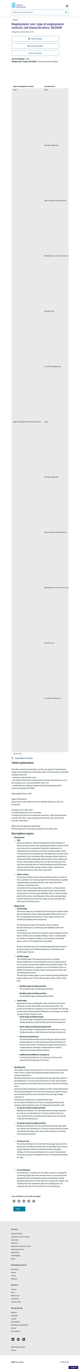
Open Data (14, 1240)
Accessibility (15, 1322)
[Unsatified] (18, 1200)
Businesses (15, 1269)
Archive (13, 1328)
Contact (13, 1289)
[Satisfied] (28, 1200)
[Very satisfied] (33, 1200)
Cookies (13, 1319)
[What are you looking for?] (39, 12)
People (13, 1272)
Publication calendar (18, 1347)
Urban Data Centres (17, 1249)
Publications (15, 1252)
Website (14, 1312)
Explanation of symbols (24, 758)
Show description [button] (35, 53)
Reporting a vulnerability (19, 1325)
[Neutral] (23, 1200)
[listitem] (13, 1339)
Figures (15, 20)
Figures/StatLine (17, 1233)
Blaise (13, 1259)
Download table (35, 46)
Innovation (15, 1299)
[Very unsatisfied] (14, 1200)
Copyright (14, 1316)
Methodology (15, 1255)
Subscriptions (15, 1331)
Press (13, 1292)
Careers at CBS (16, 1302)
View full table (35, 39)
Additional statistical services (21, 1246)
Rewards (14, 1279)
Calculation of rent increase (20, 1237)
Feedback (73, 1367)
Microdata (14, 1243)
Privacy (13, 1276)
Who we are (15, 1295)
